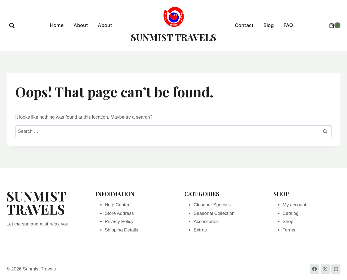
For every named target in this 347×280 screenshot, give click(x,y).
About (81, 25)
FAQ (288, 25)
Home (57, 25)
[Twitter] (325, 269)
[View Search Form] (12, 25)
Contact (244, 25)
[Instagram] (335, 269)
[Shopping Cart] (332, 25)
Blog (268, 25)
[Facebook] (314, 269)
